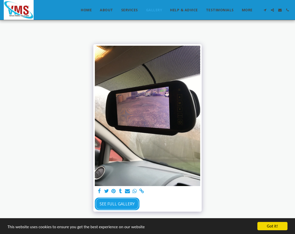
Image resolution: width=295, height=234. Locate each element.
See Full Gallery (117, 204)
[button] (264, 10)
